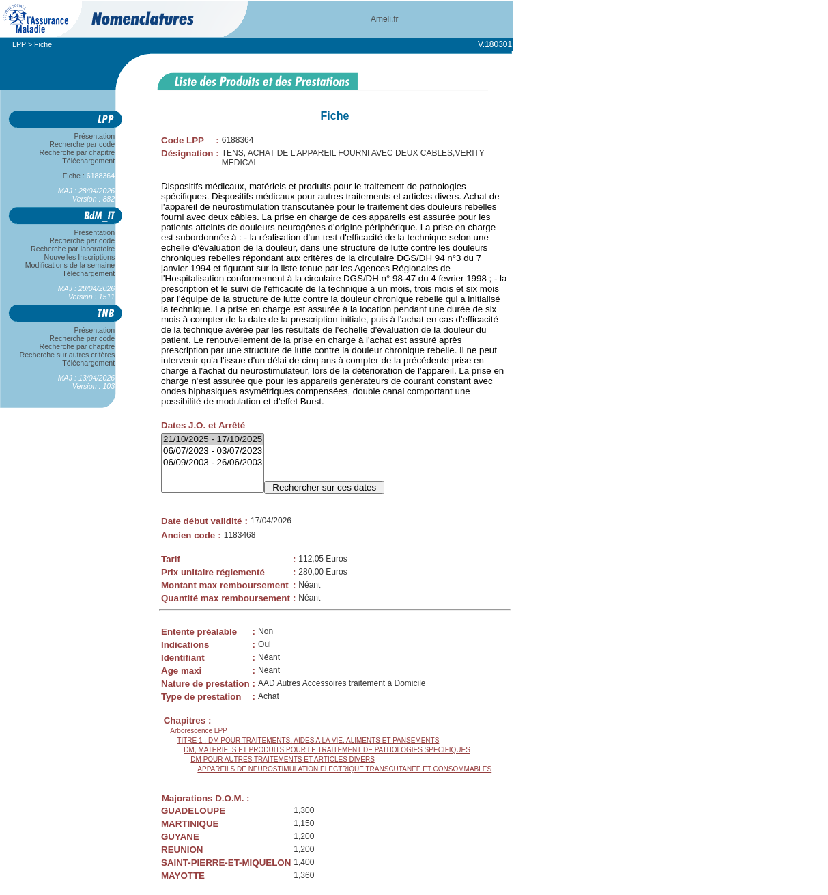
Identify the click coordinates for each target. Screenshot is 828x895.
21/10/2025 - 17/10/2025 (212, 439)
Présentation (94, 136)
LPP (19, 44)
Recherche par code (83, 144)
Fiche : (89, 175)
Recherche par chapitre (77, 152)
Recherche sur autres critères (67, 354)
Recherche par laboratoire (72, 249)
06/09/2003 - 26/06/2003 (212, 463)
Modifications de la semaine (70, 265)
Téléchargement (89, 160)
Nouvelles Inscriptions (79, 257)
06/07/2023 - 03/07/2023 (212, 451)
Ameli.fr (385, 19)
